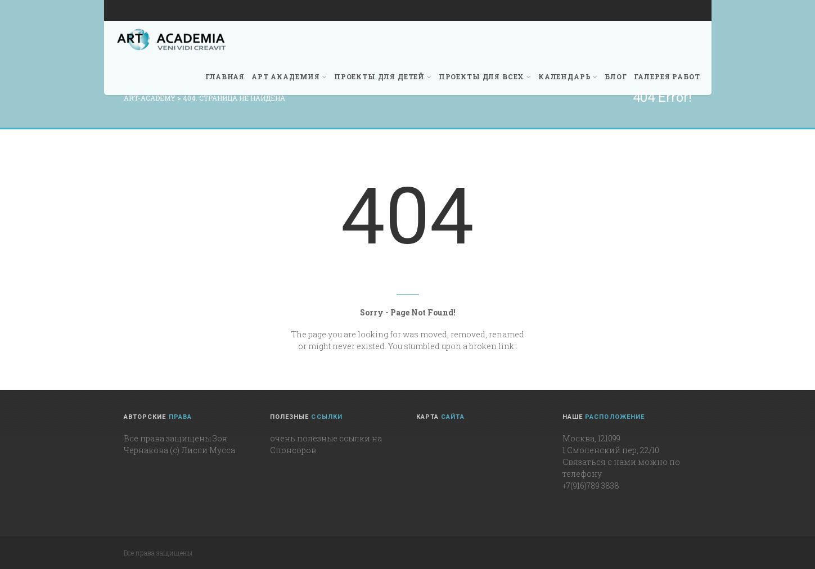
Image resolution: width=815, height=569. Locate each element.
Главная (225, 76)
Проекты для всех (485, 76)
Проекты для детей (383, 76)
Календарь (568, 76)
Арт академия (289, 76)
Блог (616, 76)
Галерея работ (667, 76)
